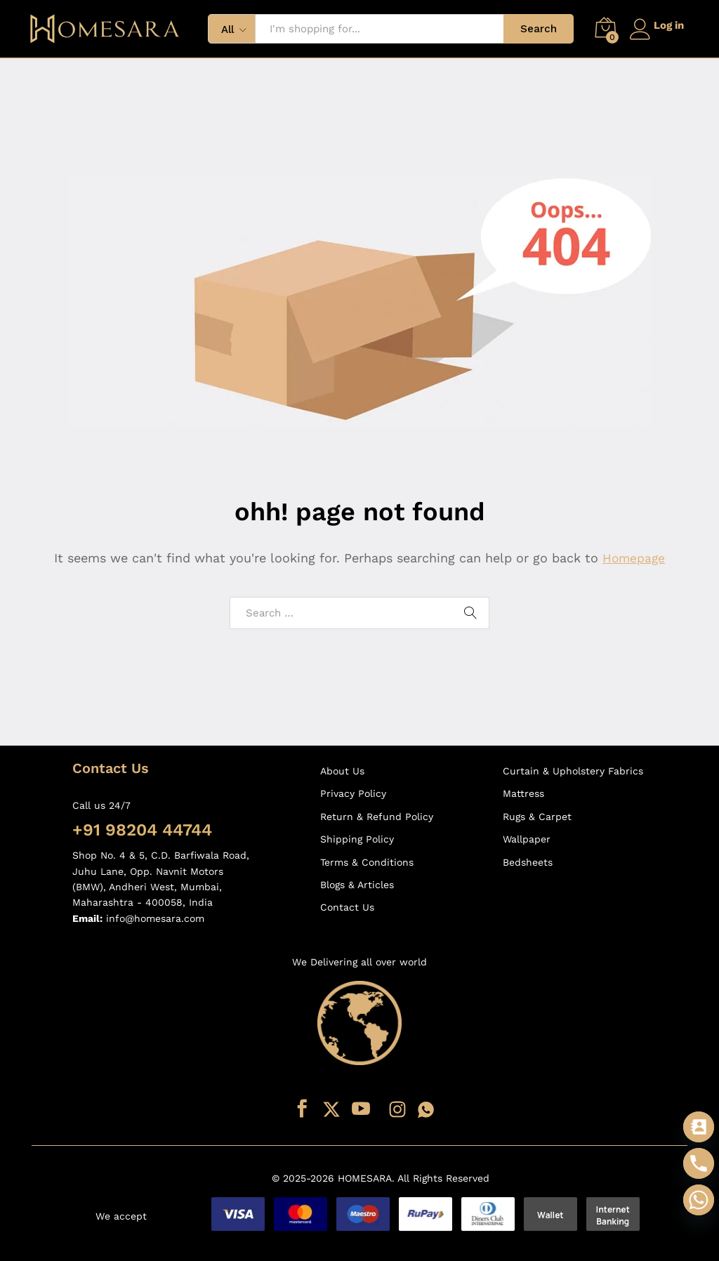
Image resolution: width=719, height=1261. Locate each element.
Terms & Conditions (367, 862)
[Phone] (698, 1163)
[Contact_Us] (698, 1126)
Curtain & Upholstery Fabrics (573, 771)
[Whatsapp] (698, 1199)
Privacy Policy (353, 793)
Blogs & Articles (357, 884)
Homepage (634, 557)
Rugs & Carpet (537, 816)
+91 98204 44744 (142, 830)
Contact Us (347, 907)
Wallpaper (526, 839)
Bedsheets (528, 862)
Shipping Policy (357, 839)
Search (533, 28)
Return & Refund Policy (376, 816)
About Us (342, 771)
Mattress (523, 793)
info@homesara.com (155, 918)
